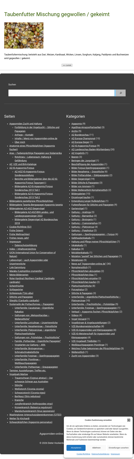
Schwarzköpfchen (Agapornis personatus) (30, 422)
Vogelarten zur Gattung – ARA (30, 345)
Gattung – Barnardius (82, 216)
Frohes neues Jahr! (19, 238)
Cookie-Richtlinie (83, 454)
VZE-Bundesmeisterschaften (86, 326)
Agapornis (76, 123)
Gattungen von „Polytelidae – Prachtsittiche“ (37, 337)
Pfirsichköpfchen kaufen (83, 282)
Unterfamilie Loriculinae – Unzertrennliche (36, 322)
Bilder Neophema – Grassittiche (87, 171)
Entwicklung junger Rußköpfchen (88, 201)
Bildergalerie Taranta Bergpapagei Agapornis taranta (36, 204)
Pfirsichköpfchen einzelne (84, 278)
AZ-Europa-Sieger (80, 142)
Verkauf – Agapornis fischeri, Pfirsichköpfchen (95, 311)
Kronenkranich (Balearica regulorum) (33, 407)
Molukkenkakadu (80, 252)
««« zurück (67, 65)
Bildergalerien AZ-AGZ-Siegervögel (26, 208)
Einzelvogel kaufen (80, 197)
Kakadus (75, 249)
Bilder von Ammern (81, 186)
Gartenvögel (77, 208)
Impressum (115, 454)
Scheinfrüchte (16, 286)
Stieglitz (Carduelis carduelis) (24, 300)
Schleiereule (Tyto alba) (21, 293)
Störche (19, 385)
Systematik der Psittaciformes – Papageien (31, 304)
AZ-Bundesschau (80, 135)
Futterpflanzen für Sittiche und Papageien (92, 204)
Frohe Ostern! (16, 230)
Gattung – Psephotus (82, 230)
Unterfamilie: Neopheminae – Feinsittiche (36, 326)
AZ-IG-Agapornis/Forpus (21, 168)
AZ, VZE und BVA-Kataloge (23, 164)
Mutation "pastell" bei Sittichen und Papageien (94, 256)
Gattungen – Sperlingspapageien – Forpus (93, 234)
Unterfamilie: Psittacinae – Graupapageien (36, 367)
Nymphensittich (79, 267)
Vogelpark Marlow (18, 374)
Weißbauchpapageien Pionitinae (87, 345)
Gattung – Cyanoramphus (84, 223)
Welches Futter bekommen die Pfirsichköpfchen (95, 348)
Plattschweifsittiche (81, 286)
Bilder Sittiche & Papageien (85, 182)
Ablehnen (96, 448)
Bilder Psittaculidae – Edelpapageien (90, 175)
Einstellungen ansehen (119, 448)
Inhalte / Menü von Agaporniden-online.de (36, 138)
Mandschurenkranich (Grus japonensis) (35, 411)
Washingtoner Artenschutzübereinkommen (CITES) (35, 414)
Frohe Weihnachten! (19, 234)
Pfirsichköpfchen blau (82, 274)
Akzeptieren (76, 448)
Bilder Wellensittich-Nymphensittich (89, 190)
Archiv (74, 131)
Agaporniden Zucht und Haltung (25, 123)
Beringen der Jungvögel (83, 160)
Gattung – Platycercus (82, 227)
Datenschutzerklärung (100, 454)
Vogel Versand (78, 319)
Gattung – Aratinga (81, 212)
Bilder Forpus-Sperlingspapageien (88, 168)
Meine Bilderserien (18, 274)
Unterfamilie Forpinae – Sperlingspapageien (37, 356)
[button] (128, 420)
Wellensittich (78, 352)
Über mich (20, 142)
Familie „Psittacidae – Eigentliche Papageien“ (38, 341)
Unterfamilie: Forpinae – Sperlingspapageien (94, 308)
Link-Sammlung (17, 267)
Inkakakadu (77, 245)
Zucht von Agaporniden (83, 356)
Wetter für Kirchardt (19, 418)
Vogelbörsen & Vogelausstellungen (89, 322)
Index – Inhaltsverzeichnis (22, 249)
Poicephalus (77, 289)
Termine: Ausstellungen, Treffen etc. (27, 370)
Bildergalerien (78, 193)
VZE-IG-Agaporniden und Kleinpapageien (92, 330)
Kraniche (19, 400)
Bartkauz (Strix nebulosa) (27, 396)
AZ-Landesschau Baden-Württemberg (90, 149)
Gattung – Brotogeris (82, 219)
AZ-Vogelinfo (78, 153)
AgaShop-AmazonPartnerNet (86, 127)
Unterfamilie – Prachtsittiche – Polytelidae (93, 304)
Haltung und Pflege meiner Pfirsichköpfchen (93, 241)
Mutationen (77, 260)
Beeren (75, 157)
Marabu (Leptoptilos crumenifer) (26, 271)
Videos (75, 315)
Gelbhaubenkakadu (81, 238)
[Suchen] (121, 93)
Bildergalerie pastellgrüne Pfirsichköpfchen (31, 201)
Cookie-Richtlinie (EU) (20, 227)
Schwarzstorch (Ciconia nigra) (30, 392)
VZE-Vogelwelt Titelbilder (84, 341)
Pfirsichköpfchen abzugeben (85, 271)
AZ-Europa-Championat (83, 138)
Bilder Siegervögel (80, 179)
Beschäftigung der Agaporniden (87, 164)
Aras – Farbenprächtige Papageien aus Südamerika (35, 153)
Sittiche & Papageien (82, 293)
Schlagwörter (16, 289)
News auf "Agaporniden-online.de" (88, 263)
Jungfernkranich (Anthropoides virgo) (34, 403)
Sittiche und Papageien (21, 297)
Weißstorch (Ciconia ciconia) (29, 389)
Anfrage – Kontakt (24, 135)
